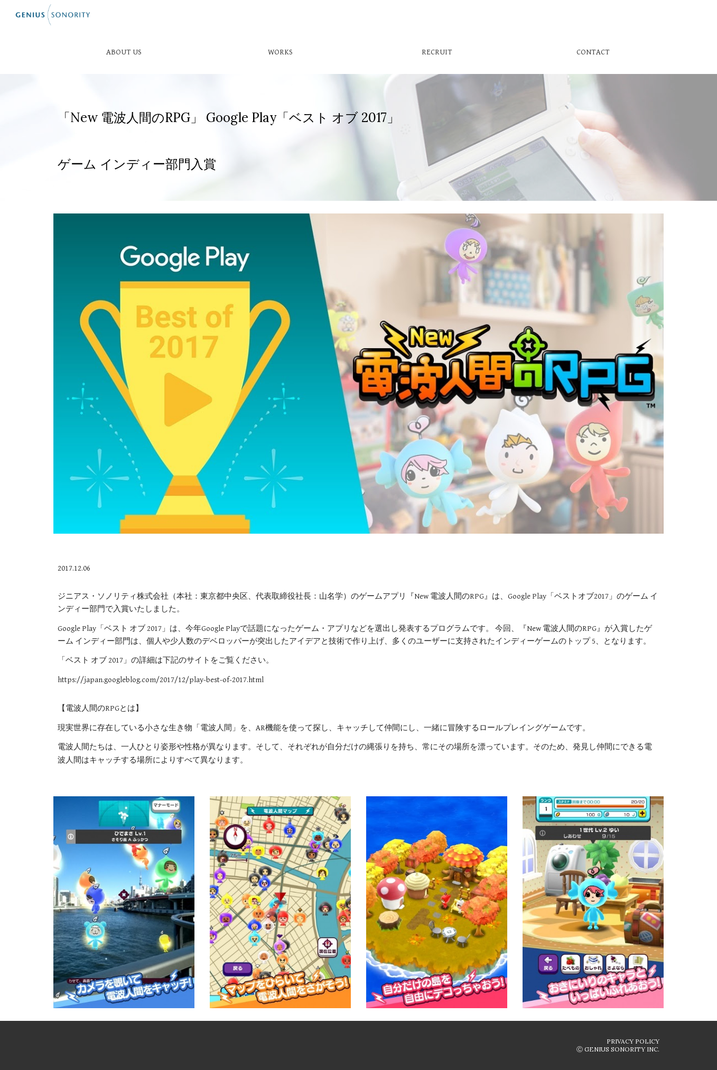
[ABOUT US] (123, 52)
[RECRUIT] (436, 52)
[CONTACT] (593, 52)
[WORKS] (280, 52)
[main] (358, 137)
